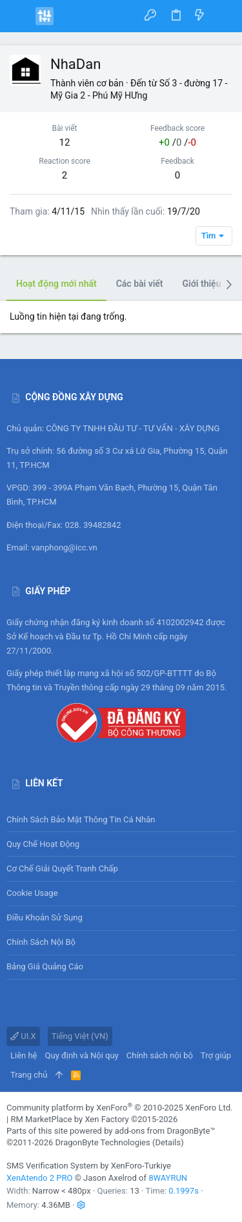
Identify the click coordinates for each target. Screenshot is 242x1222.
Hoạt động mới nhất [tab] (56, 283)
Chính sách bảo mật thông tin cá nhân (121, 819)
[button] (19, 16)
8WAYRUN (167, 1178)
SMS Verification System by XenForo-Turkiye (88, 1165)
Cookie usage (32, 893)
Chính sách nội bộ (41, 942)
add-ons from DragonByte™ (165, 1131)
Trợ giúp (216, 1055)
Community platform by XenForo (119, 1107)
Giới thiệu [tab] (202, 283)
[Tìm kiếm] (223, 15)
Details (168, 1142)
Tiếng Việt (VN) (80, 1036)
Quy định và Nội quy (82, 1055)
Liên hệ (23, 1055)
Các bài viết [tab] (139, 283)
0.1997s (183, 1191)
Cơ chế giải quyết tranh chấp (62, 868)
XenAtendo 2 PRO (39, 1178)
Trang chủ (28, 1075)
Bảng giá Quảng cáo (44, 966)
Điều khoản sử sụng (44, 917)
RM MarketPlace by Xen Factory (93, 1119)
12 (64, 142)
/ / (177, 142)
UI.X (23, 1036)
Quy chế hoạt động (121, 844)
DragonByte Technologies (102, 1142)
